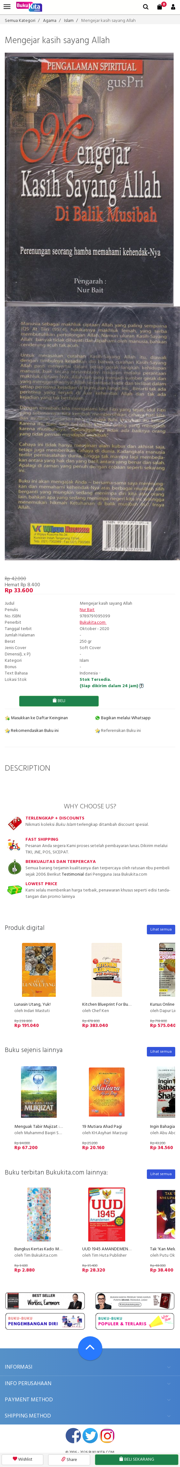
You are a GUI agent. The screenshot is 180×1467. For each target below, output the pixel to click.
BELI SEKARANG (136, 1459)
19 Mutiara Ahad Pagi (102, 1126)
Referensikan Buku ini (118, 730)
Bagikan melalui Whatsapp (123, 718)
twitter (90, 1436)
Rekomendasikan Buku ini (32, 730)
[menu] (7, 7)
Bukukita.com (93, 622)
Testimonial (73, 874)
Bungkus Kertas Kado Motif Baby (45, 1249)
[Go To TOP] (90, 1348)
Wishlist (22, 1459)
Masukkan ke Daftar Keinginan (36, 718)
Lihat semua (161, 929)
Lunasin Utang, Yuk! (32, 1004)
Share (69, 1460)
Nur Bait (87, 610)
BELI (58, 701)
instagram (107, 1436)
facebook (73, 1436)
